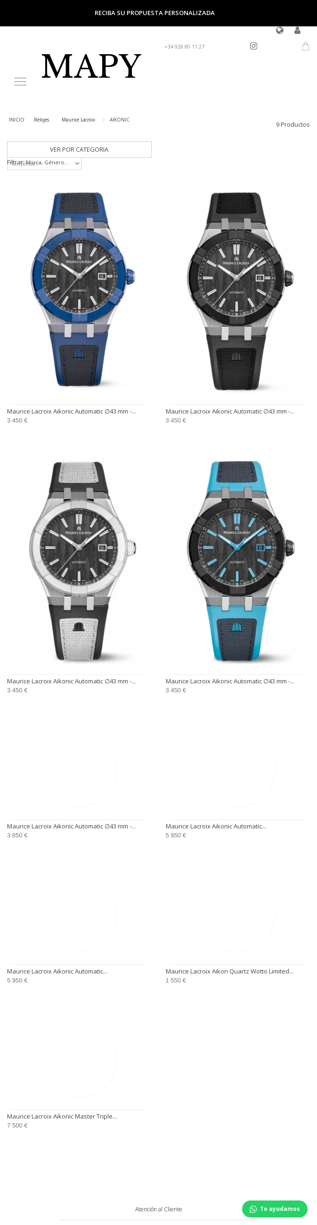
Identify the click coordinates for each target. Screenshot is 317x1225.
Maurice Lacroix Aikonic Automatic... (216, 826)
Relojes (41, 119)
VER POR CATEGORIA (79, 149)
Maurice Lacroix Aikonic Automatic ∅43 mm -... (71, 411)
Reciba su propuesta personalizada (155, 12)
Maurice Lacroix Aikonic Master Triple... (62, 1116)
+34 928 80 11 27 (184, 46)
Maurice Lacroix (78, 119)
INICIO (16, 119)
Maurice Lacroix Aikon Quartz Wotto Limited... (229, 971)
